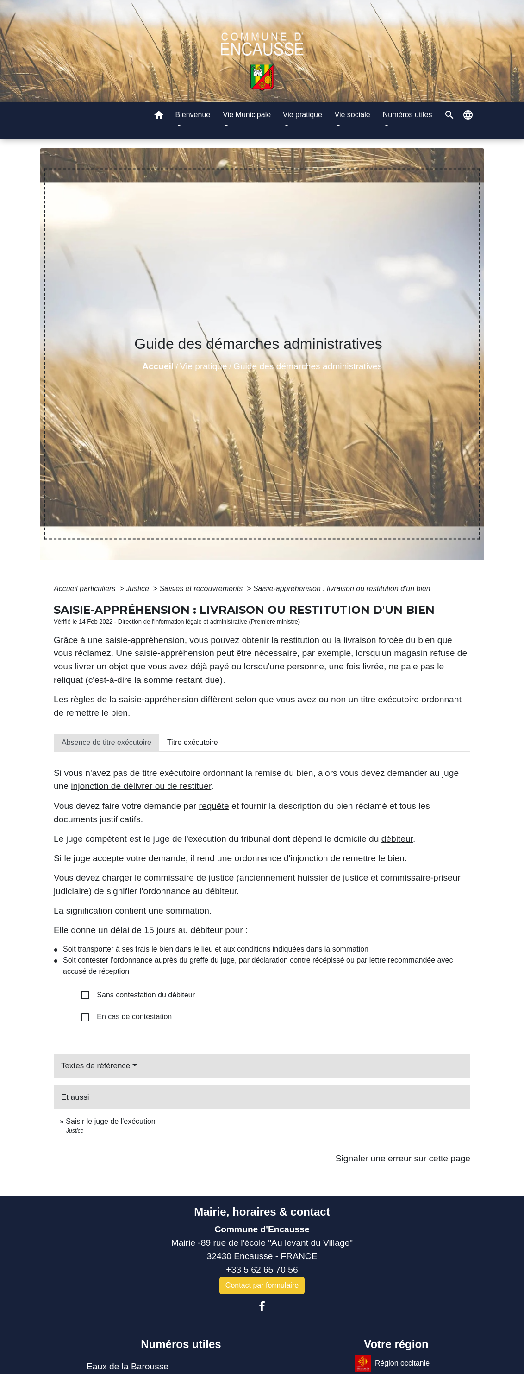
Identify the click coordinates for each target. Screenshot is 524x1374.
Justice (138, 588)
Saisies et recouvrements (202, 588)
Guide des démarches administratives (307, 366)
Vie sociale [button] (352, 115)
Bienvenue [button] (193, 115)
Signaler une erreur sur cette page (403, 1158)
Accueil (158, 366)
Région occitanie (392, 1363)
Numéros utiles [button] (407, 115)
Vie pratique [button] (302, 115)
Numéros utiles (181, 1344)
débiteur (397, 839)
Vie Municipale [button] (247, 115)
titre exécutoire (390, 699)
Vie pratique (203, 366)
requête (214, 806)
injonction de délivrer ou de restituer (141, 786)
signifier (121, 891)
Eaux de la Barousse (127, 1366)
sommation (187, 910)
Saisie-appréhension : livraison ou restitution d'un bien (341, 588)
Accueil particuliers (86, 588)
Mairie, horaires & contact (262, 1211)
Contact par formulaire (262, 1285)
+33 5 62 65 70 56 (262, 1269)
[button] (159, 116)
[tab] (106, 742)
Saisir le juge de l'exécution (110, 1121)
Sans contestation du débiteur (137, 995)
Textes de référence (95, 1065)
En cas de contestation (126, 1017)
